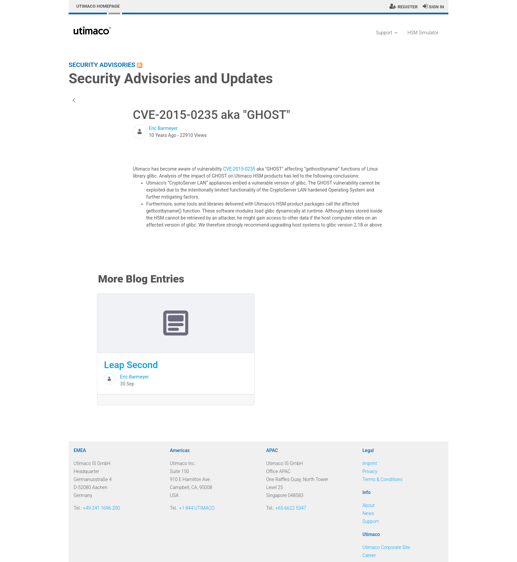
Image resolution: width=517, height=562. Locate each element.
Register (403, 6)
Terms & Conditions (382, 479)
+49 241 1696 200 (101, 508)
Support (370, 521)
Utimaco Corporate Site (386, 547)
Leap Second (131, 364)
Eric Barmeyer (163, 128)
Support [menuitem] (386, 32)
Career (369, 555)
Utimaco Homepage (98, 6)
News (368, 513)
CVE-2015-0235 (239, 169)
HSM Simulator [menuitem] (422, 32)
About (368, 505)
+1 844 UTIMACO (197, 508)
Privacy (369, 471)
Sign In (433, 6)
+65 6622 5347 (290, 508)
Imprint (369, 463)
